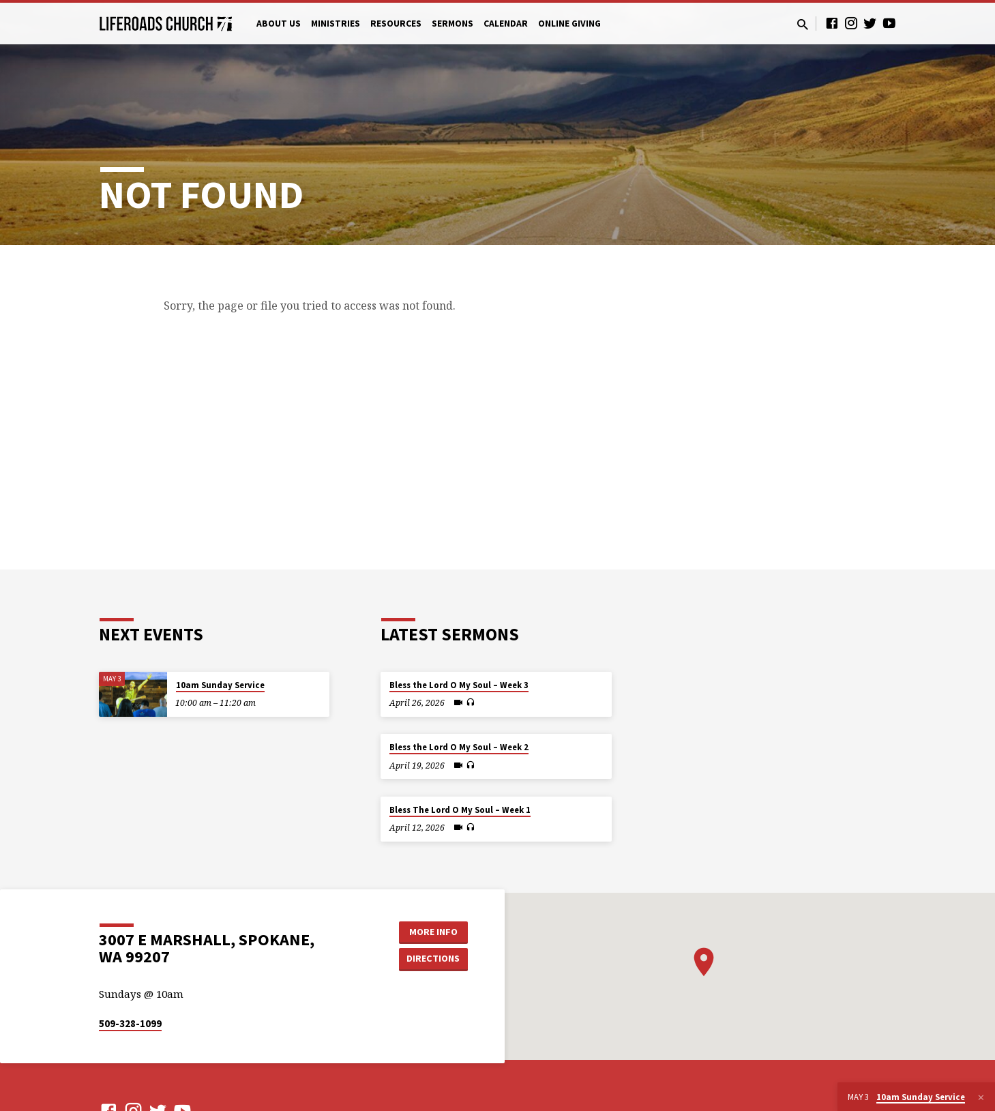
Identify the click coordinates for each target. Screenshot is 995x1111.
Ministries (335, 23)
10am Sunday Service (220, 685)
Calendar (506, 23)
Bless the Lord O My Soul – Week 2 (459, 747)
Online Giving (569, 23)
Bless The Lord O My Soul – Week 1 (460, 810)
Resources (395, 23)
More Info (433, 931)
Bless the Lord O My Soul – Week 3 (459, 685)
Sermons (452, 23)
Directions (433, 958)
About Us (278, 23)
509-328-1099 (130, 1023)
